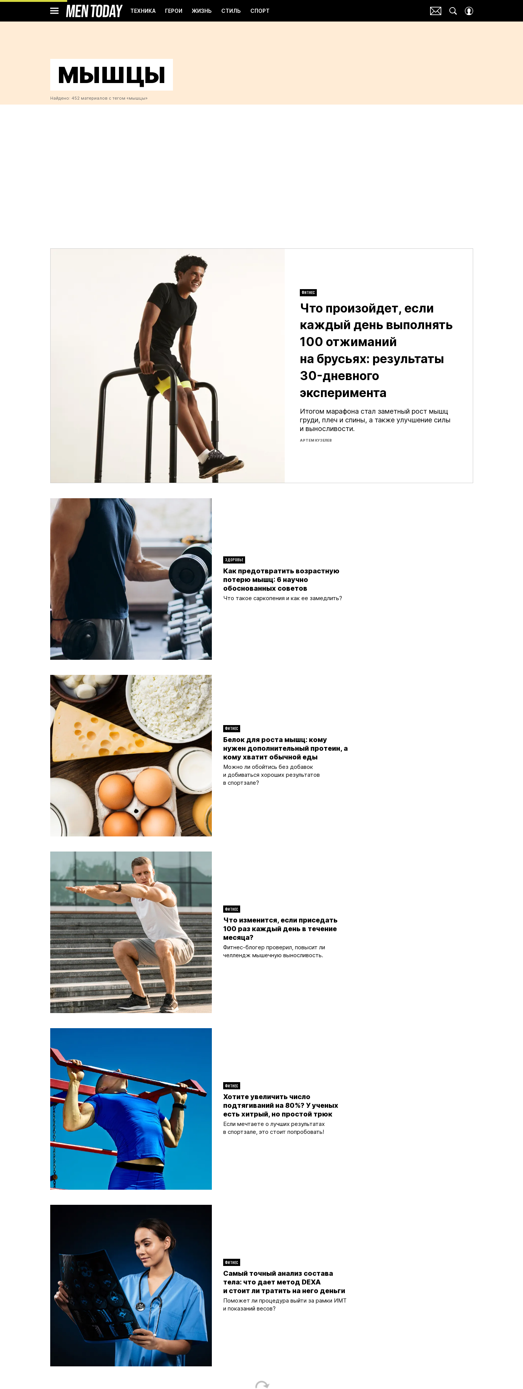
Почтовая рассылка (435, 11)
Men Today (94, 11)
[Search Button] (453, 11)
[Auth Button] (469, 11)
